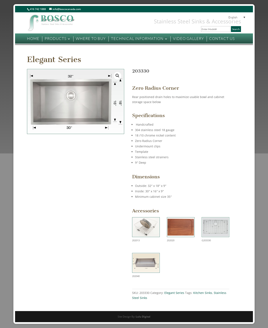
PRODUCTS (55, 38)
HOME (33, 38)
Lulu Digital (143, 316)
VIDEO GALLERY (188, 38)
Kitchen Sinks (202, 293)
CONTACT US (222, 38)
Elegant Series (54, 59)
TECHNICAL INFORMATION (137, 38)
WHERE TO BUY (91, 38)
